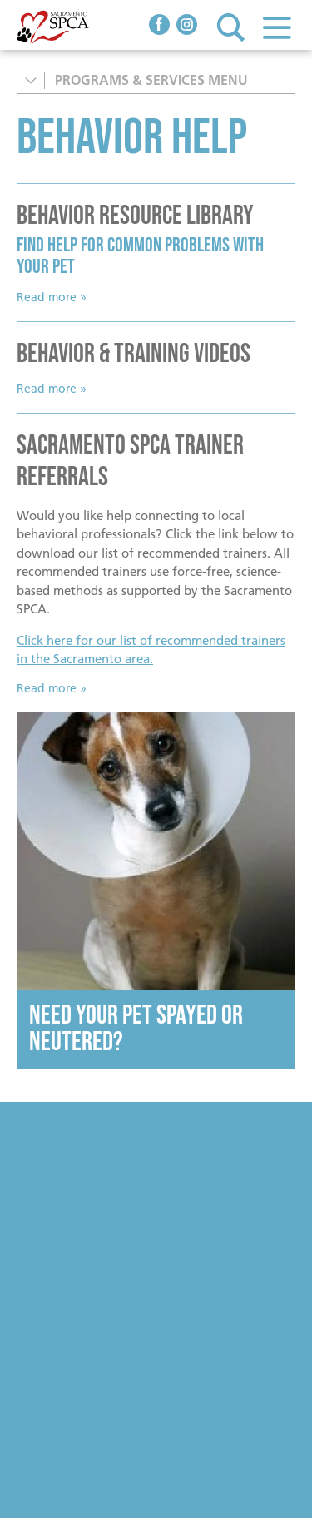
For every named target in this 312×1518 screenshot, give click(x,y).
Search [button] (231, 27)
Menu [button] (276, 27)
